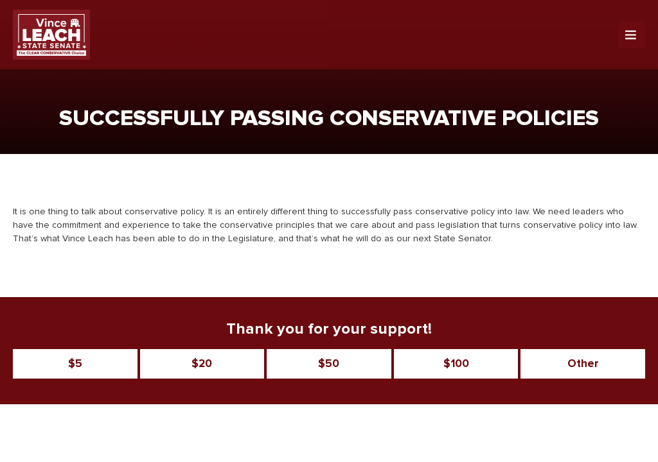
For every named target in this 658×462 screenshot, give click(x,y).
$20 (201, 364)
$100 (456, 364)
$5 (75, 364)
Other (583, 364)
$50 (328, 364)
